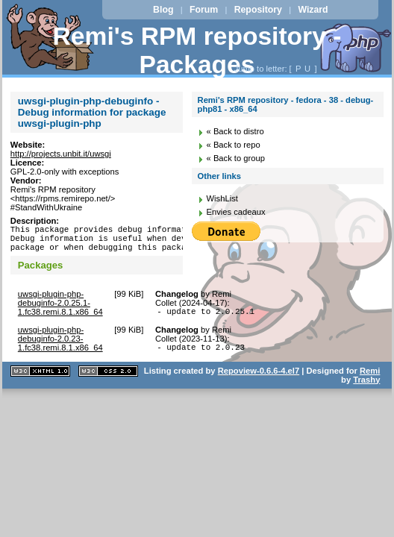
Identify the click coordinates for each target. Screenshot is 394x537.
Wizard (313, 9)
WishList (222, 198)
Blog (163, 9)
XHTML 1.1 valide (40, 382)
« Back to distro (235, 131)
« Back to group (236, 158)
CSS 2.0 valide (108, 382)
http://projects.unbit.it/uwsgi (60, 153)
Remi (370, 381)
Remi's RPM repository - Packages (197, 50)
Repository (258, 9)
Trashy (366, 390)
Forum (204, 9)
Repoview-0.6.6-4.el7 (258, 381)
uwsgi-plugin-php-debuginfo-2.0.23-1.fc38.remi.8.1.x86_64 (60, 347)
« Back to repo (233, 144)
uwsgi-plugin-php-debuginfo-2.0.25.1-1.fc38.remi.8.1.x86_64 (60, 309)
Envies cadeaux (236, 211)
